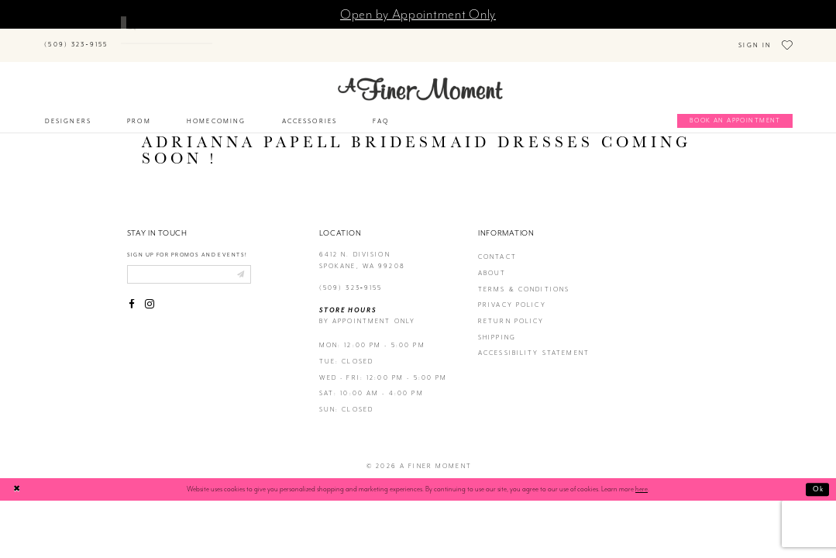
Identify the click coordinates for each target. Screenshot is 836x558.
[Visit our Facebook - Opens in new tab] (132, 293)
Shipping (497, 325)
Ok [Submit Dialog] (818, 476)
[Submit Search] (130, 36)
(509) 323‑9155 (351, 275)
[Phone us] (76, 38)
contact (497, 245)
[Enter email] (189, 262)
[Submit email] (240, 262)
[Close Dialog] (17, 477)
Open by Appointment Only (418, 13)
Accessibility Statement (534, 341)
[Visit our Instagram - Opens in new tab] (149, 293)
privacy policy (512, 293)
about (492, 261)
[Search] (185, 36)
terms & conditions (524, 277)
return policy (511, 309)
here (641, 477)
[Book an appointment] (735, 109)
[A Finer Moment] (420, 76)
